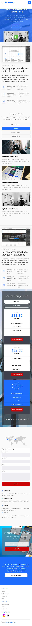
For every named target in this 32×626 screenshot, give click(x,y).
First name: (4, 452)
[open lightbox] (16, 36)
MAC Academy (5, 594)
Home (3, 591)
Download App (5, 604)
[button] (29, 2)
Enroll (3, 606)
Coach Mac (4, 609)
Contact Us (4, 596)
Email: (3, 465)
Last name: (4, 458)
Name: (3, 471)
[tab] (16, 124)
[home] (8, 2)
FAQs (3, 598)
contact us (25, 419)
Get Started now (16, 575)
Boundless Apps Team (11, 622)
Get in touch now (17, 339)
